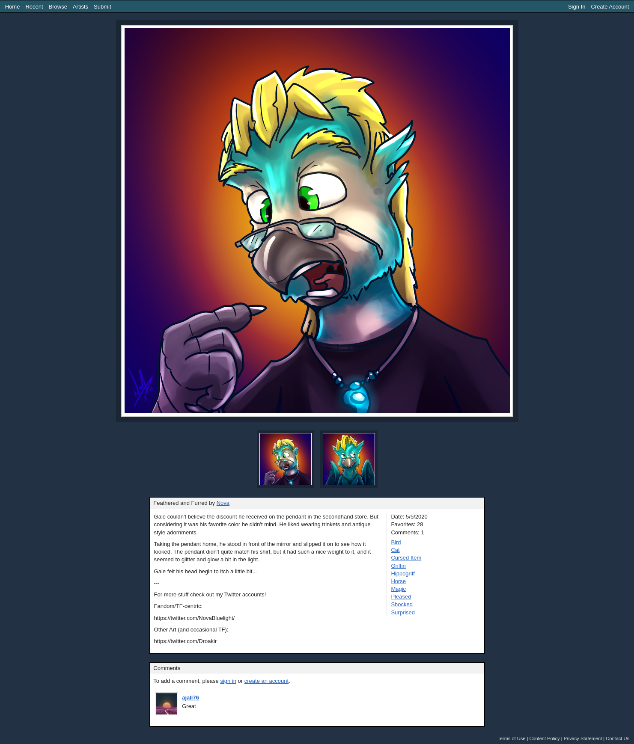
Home (12, 6)
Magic (398, 589)
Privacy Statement (583, 738)
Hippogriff (402, 573)
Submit (102, 6)
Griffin (398, 566)
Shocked (402, 604)
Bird (396, 542)
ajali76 (190, 697)
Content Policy (544, 738)
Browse (58, 6)
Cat (395, 550)
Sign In (576, 6)
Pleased (401, 596)
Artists (80, 6)
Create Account (610, 6)
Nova (223, 503)
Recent (34, 6)
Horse (398, 581)
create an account (266, 681)
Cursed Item (406, 557)
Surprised (403, 612)
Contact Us (617, 738)
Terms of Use (511, 738)
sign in (228, 681)
